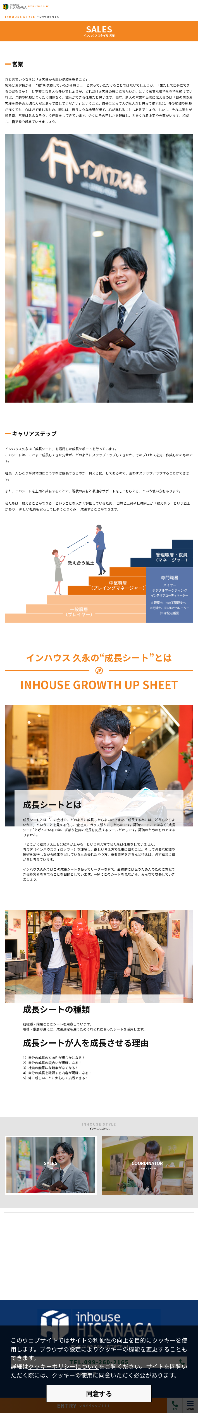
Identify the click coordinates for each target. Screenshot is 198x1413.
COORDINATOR (147, 1165)
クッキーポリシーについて (63, 1366)
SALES (50, 1165)
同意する (99, 1393)
